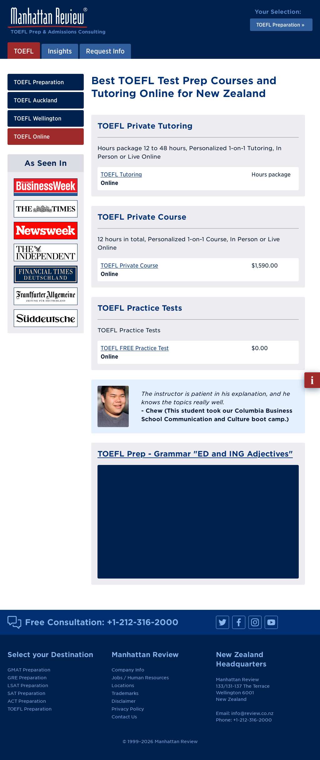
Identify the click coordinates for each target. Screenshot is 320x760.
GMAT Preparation (29, 669)
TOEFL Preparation (39, 82)
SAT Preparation (26, 693)
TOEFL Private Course (129, 265)
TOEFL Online (32, 136)
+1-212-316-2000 (142, 622)
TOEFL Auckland (35, 100)
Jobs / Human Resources (140, 677)
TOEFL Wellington (37, 118)
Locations (123, 685)
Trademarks (125, 693)
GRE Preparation (27, 677)
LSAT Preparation (28, 685)
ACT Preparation (27, 701)
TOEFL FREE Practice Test (135, 348)
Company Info (128, 669)
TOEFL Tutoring (121, 174)
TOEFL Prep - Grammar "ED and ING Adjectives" (195, 453)
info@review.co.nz (252, 713)
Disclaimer (124, 701)
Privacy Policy (128, 709)
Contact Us (124, 716)
